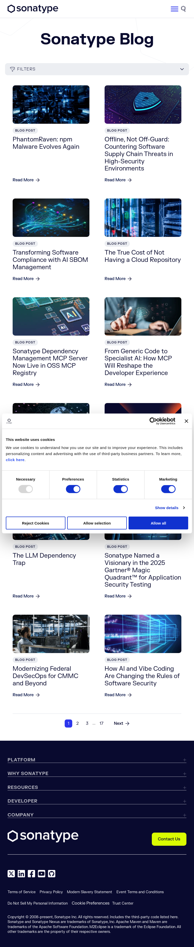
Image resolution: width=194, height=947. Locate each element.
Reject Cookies (35, 523)
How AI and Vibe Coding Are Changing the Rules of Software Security (142, 676)
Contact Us (169, 839)
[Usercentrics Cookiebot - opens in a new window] (153, 421)
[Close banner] (186, 421)
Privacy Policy (51, 892)
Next (118, 723)
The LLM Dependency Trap (44, 559)
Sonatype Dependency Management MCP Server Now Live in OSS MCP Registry (50, 362)
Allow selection (97, 523)
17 (101, 723)
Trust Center (122, 903)
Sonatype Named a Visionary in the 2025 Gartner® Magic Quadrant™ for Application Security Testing (143, 570)
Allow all (158, 523)
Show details (167, 508)
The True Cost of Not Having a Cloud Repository (143, 256)
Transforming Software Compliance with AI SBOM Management (50, 260)
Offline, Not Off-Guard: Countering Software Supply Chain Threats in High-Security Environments (139, 154)
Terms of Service (22, 892)
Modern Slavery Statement (89, 892)
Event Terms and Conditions (140, 892)
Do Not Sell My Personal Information (38, 903)
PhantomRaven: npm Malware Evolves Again (46, 143)
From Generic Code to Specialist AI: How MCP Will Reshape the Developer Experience (138, 362)
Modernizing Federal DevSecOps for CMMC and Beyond (45, 676)
